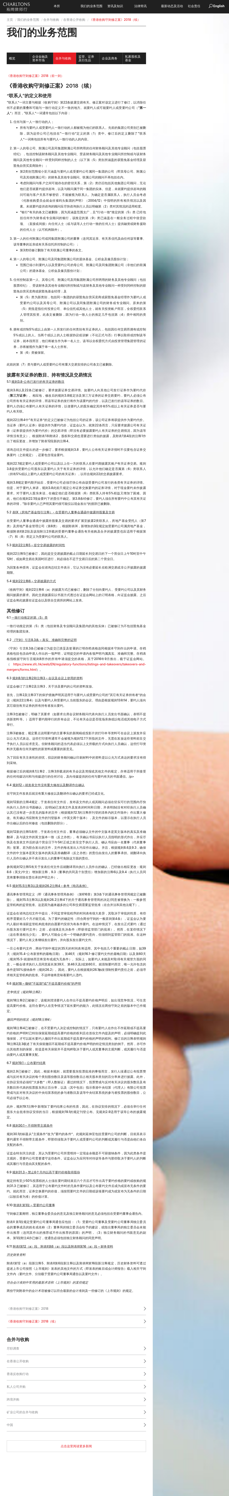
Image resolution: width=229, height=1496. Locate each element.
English (219, 6)
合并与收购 (51, 19)
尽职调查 (13, 1348)
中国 (10, 1425)
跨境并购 (13, 1399)
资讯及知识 (122, 6)
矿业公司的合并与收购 (22, 1412)
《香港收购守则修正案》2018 (27, 1308)
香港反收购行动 (18, 1374)
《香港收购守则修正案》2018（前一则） (35, 76)
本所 (63, 6)
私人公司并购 (16, 1386)
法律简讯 (147, 6)
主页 (10, 19)
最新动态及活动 (179, 6)
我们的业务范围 (98, 6)
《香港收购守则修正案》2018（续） (32, 1321)
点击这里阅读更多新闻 (76, 1446)
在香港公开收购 (74, 19)
